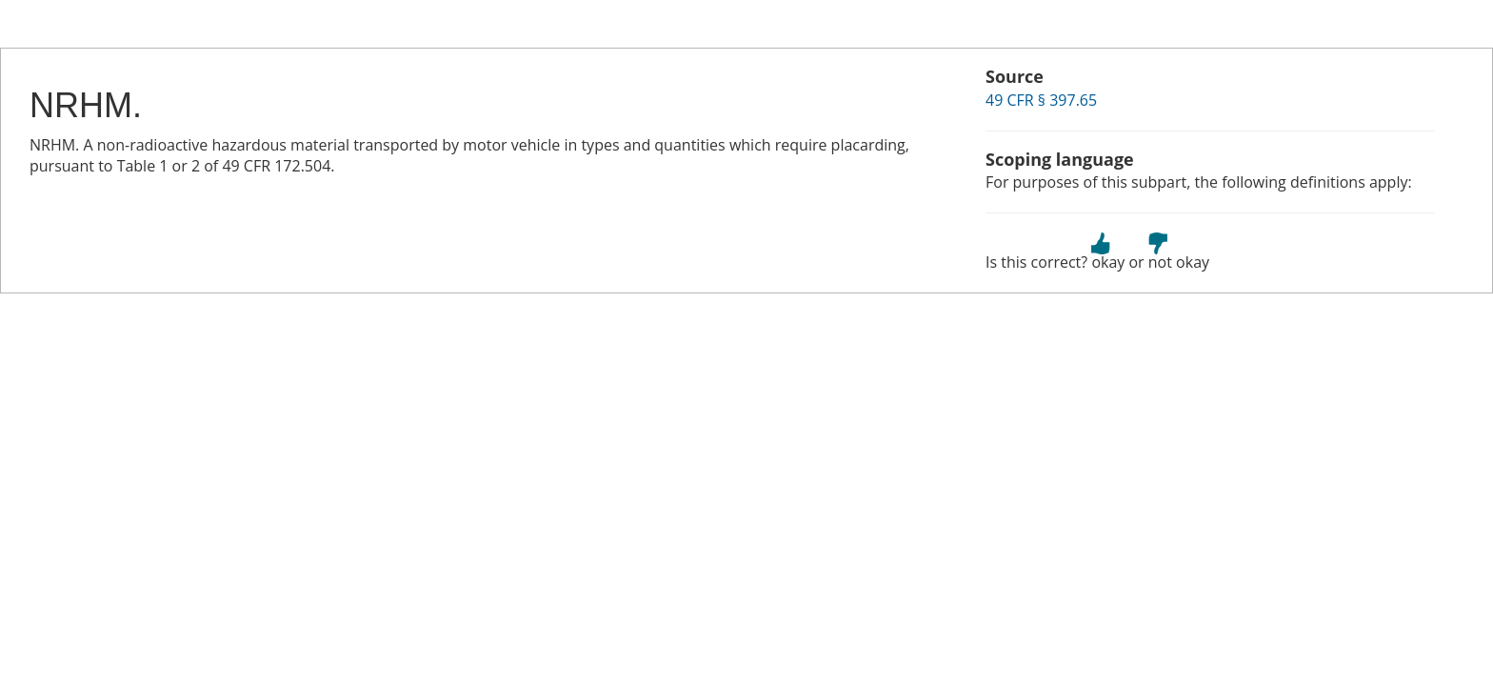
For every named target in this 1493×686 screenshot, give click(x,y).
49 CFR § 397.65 (1041, 100)
